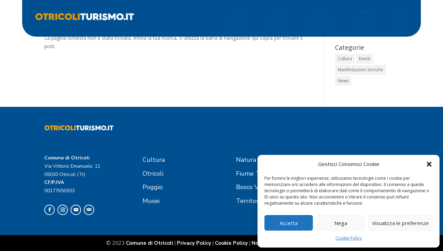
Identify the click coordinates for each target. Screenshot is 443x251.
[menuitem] (240, 18)
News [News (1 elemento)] (343, 81)
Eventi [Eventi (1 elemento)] (364, 59)
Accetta (289, 223)
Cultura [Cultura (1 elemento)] (345, 59)
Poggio (153, 187)
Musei (151, 201)
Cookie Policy (348, 238)
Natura (246, 160)
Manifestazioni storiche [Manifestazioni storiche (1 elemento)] (360, 70)
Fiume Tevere (255, 173)
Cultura (154, 160)
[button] (429, 164)
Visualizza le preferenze (400, 223)
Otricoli (153, 173)
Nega (340, 223)
